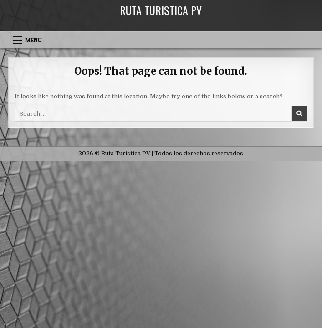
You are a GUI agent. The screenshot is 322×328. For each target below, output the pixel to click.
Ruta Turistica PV (161, 10)
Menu (33, 40)
